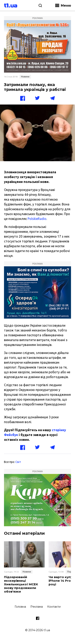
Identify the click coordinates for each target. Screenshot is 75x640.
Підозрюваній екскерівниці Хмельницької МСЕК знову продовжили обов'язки (21, 584)
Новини (25, 76)
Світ (18, 462)
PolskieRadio (37, 219)
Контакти (54, 606)
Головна (20, 606)
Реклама (36, 606)
